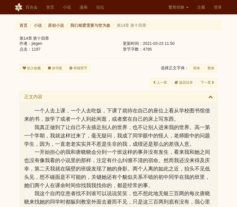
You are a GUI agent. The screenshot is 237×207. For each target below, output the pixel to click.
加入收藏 (32, 68)
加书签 (55, 68)
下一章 (207, 82)
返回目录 (184, 82)
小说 (67, 7)
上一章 (160, 82)
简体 (196, 68)
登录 (218, 7)
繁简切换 (178, 7)
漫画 (83, 7)
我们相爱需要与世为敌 (90, 25)
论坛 (100, 7)
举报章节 (78, 68)
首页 (50, 7)
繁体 (210, 68)
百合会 (26, 7)
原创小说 (56, 25)
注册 (201, 7)
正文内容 (33, 96)
